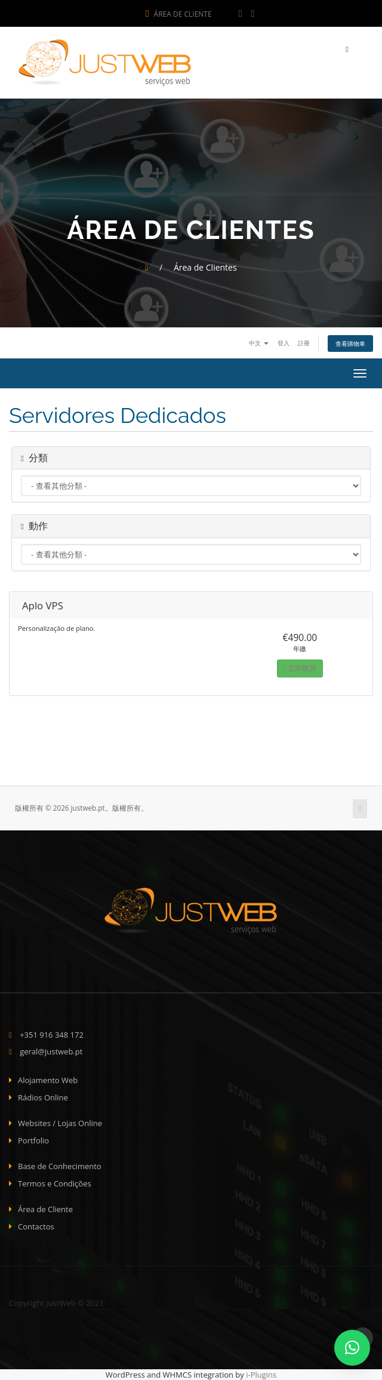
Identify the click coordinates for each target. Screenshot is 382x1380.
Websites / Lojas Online (60, 1123)
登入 (283, 343)
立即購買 (300, 668)
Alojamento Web (48, 1080)
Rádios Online (43, 1097)
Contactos (36, 1226)
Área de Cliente (179, 14)
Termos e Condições (54, 1183)
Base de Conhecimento (59, 1166)
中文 (259, 343)
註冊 (304, 343)
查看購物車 (350, 343)
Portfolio (33, 1140)
